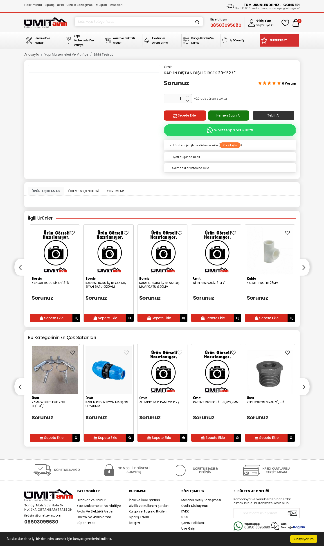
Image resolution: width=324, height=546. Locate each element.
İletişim (134, 523)
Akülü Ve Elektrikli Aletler (95, 511)
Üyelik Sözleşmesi (194, 505)
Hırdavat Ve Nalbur (91, 500)
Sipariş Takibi (54, 5)
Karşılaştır (230, 145)
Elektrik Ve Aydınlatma (94, 517)
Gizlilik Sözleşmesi (79, 5)
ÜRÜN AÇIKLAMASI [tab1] (46, 191)
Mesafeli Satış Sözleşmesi (201, 500)
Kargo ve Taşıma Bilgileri (147, 511)
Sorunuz (176, 83)
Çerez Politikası (193, 523)
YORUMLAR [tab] (115, 191)
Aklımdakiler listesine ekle (189, 168)
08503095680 (41, 522)
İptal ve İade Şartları (144, 500)
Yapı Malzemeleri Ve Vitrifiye (66, 54)
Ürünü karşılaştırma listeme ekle (193, 145)
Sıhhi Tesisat (103, 54)
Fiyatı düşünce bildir (184, 157)
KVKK (185, 511)
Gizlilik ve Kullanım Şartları (149, 505)
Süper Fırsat (86, 523)
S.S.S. (185, 517)
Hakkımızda (33, 5)
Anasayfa (31, 54)
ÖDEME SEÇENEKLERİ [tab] (83, 191)
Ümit (168, 67)
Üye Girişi (188, 528)
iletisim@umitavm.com (42, 515)
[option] (55, 273)
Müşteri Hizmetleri (109, 5)
